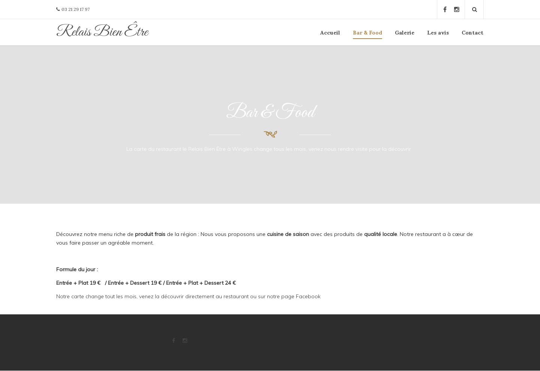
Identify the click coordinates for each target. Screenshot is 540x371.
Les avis (438, 32)
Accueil (330, 32)
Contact (472, 32)
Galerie (404, 32)
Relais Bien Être (102, 32)
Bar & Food (367, 32)
